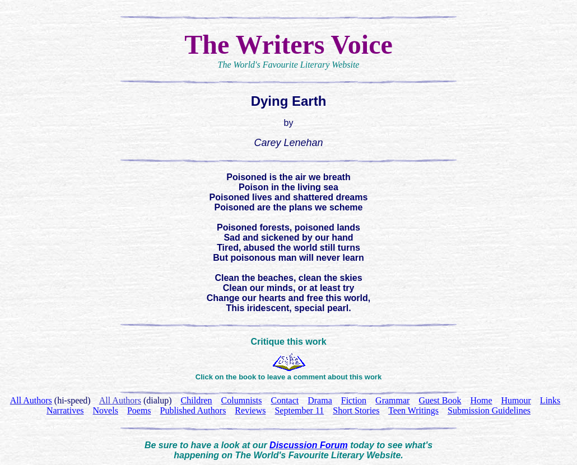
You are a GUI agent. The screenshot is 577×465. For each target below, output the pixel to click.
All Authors (120, 400)
